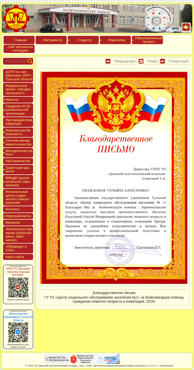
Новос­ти (12, 99)
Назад (152, 61)
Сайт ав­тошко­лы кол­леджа (20, 48)
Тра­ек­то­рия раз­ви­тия (18, 169)
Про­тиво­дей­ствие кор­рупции (19, 121)
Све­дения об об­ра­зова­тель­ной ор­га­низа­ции (18, 109)
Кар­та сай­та (15, 257)
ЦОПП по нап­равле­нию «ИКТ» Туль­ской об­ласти (19, 75)
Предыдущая (124, 61)
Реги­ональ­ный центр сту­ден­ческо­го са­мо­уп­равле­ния (18, 197)
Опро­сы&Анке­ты (18, 216)
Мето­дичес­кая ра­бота (19, 152)
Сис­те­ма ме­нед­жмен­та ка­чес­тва (18, 142)
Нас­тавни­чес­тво (18, 161)
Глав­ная (20, 40)
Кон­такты (13, 209)
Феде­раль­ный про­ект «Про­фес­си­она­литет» (19, 89)
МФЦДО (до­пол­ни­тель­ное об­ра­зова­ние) (18, 181)
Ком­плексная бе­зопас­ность (18, 132)
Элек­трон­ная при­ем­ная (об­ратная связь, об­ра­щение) (19, 234)
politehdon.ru (152, 365)
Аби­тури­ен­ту (52, 40)
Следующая (178, 61)
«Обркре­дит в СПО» (16, 248)
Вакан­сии (13, 222)
